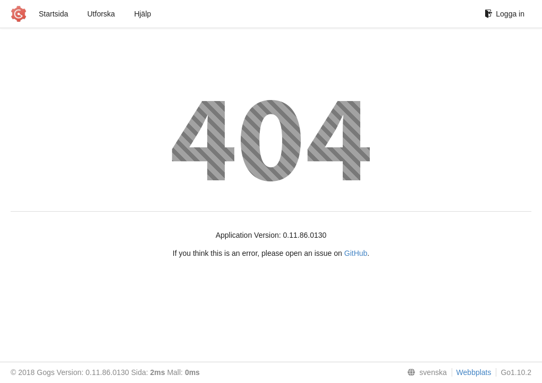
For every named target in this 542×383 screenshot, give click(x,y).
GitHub (356, 253)
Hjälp (142, 14)
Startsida (53, 14)
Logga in (504, 14)
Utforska (101, 14)
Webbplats (474, 372)
